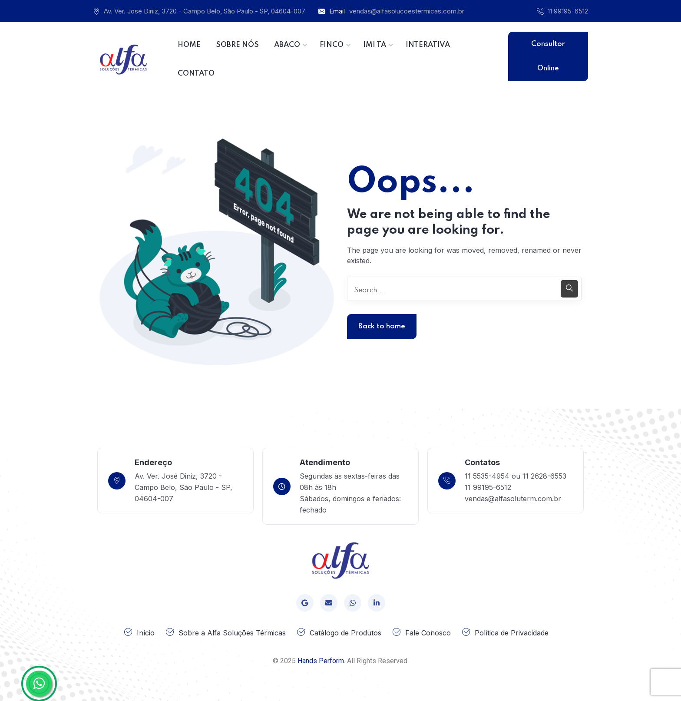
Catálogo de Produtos (345, 632)
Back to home (381, 326)
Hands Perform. (321, 661)
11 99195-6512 (568, 11)
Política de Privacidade (512, 632)
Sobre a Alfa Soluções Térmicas (232, 632)
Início (146, 632)
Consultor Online (548, 56)
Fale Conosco (428, 632)
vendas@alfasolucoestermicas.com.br (406, 11)
